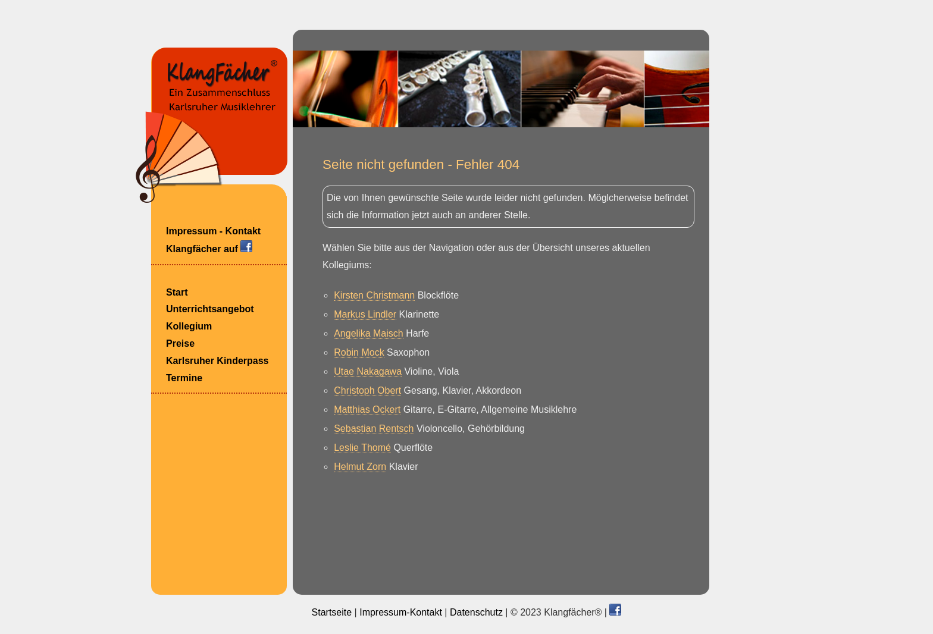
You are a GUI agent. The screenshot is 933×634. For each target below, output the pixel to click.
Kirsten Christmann (374, 295)
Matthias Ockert (367, 409)
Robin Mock (359, 352)
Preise (180, 343)
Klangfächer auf (209, 247)
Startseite (332, 612)
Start (176, 292)
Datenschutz (476, 612)
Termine (184, 378)
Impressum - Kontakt (213, 231)
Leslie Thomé (362, 447)
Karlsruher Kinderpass (217, 361)
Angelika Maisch (368, 333)
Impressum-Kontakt (400, 612)
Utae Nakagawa (368, 371)
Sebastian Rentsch (374, 428)
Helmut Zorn (360, 467)
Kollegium (189, 326)
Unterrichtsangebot (210, 309)
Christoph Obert (367, 390)
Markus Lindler (365, 314)
